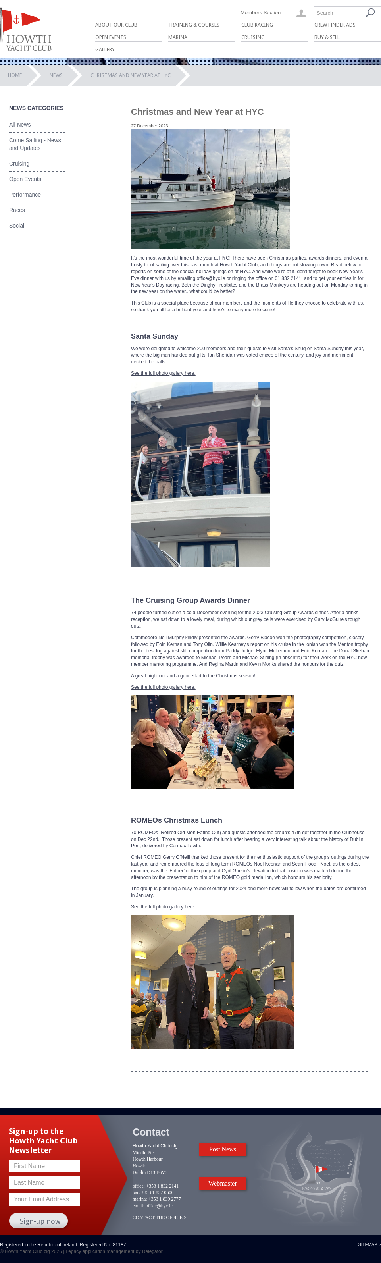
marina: (140, 1199)
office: (139, 1186)
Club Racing (257, 25)
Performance (25, 194)
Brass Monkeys (272, 285)
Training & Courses (193, 25)
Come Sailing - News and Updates (35, 144)
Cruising (253, 37)
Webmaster (222, 1183)
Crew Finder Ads (335, 25)
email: (138, 1206)
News (56, 75)
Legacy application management (100, 1251)
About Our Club (116, 25)
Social (16, 225)
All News (20, 124)
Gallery (105, 49)
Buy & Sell (327, 37)
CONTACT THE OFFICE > (160, 1217)
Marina (177, 37)
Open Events (110, 37)
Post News (222, 1149)
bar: (136, 1192)
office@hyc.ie (159, 1206)
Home (15, 75)
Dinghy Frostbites (218, 285)
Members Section (261, 12)
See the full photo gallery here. (163, 373)
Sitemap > (369, 1244)
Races (17, 210)
